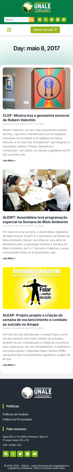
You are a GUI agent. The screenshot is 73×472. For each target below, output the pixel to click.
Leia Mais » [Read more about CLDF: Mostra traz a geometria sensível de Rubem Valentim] (9, 160)
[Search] (31, 19)
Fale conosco (16, 429)
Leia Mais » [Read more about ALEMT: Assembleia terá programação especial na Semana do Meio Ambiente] (9, 258)
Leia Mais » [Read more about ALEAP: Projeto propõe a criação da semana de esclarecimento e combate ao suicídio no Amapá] (9, 364)
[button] (9, 30)
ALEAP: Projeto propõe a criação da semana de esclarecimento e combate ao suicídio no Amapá (35, 319)
